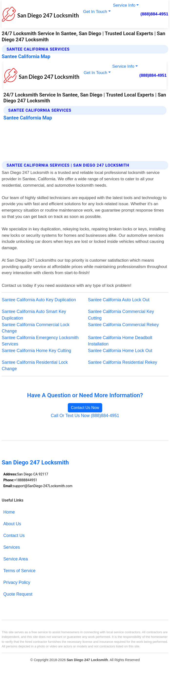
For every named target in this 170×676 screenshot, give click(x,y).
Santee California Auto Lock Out (119, 299)
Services (11, 547)
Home (9, 512)
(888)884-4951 (154, 13)
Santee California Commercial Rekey (123, 324)
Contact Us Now (85, 408)
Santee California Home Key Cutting (36, 350)
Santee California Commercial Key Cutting (121, 315)
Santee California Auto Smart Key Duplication (34, 315)
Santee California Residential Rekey (122, 362)
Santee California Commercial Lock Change (36, 328)
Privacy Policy (16, 582)
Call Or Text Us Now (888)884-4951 (85, 415)
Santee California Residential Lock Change (35, 365)
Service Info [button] (124, 5)
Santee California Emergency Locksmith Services (40, 341)
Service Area (15, 559)
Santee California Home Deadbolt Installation (120, 341)
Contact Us (14, 535)
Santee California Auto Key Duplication (39, 299)
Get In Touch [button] (95, 11)
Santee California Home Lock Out (120, 350)
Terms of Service (19, 570)
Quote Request (17, 594)
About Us (12, 523)
